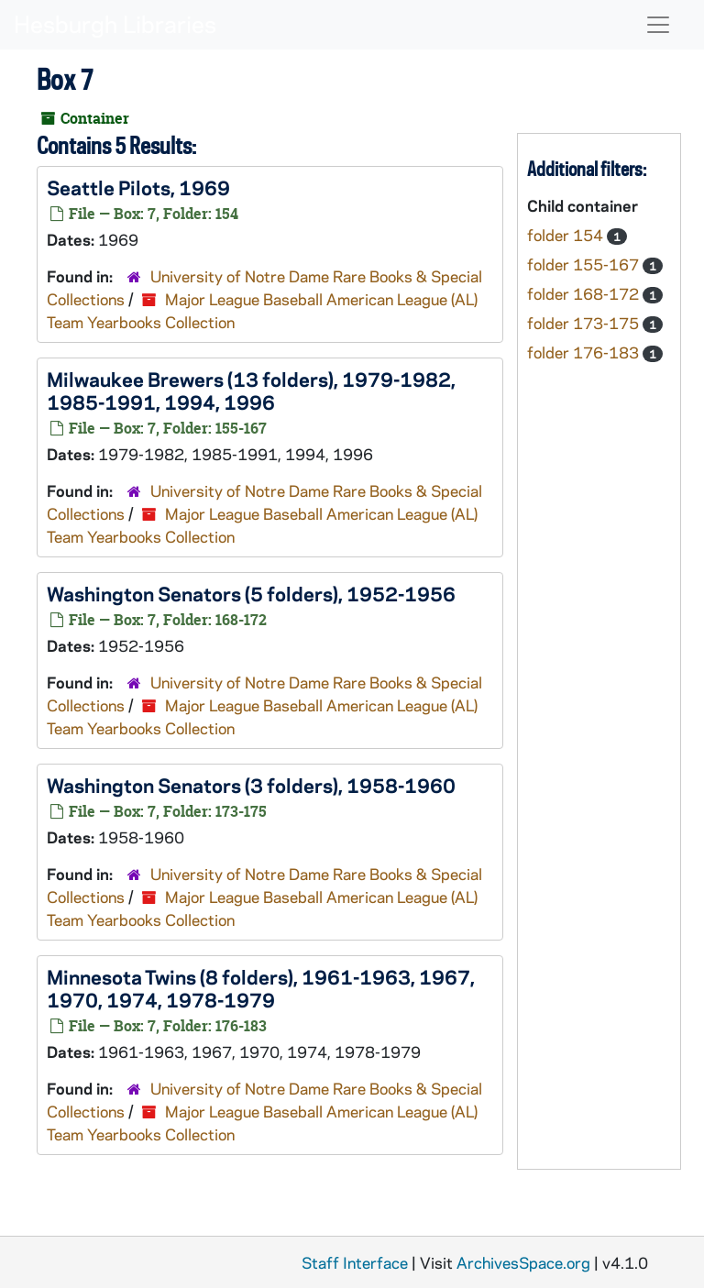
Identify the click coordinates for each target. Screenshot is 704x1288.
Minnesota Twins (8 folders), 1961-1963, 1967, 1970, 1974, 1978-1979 (261, 987)
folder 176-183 (585, 352)
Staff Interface (355, 1262)
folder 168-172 (585, 293)
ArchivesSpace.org (523, 1262)
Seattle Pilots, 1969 (138, 187)
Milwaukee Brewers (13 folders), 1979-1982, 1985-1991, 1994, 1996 (251, 390)
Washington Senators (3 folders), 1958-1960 (251, 785)
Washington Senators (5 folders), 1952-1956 (251, 593)
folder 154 (567, 235)
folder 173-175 (585, 323)
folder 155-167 (585, 264)
